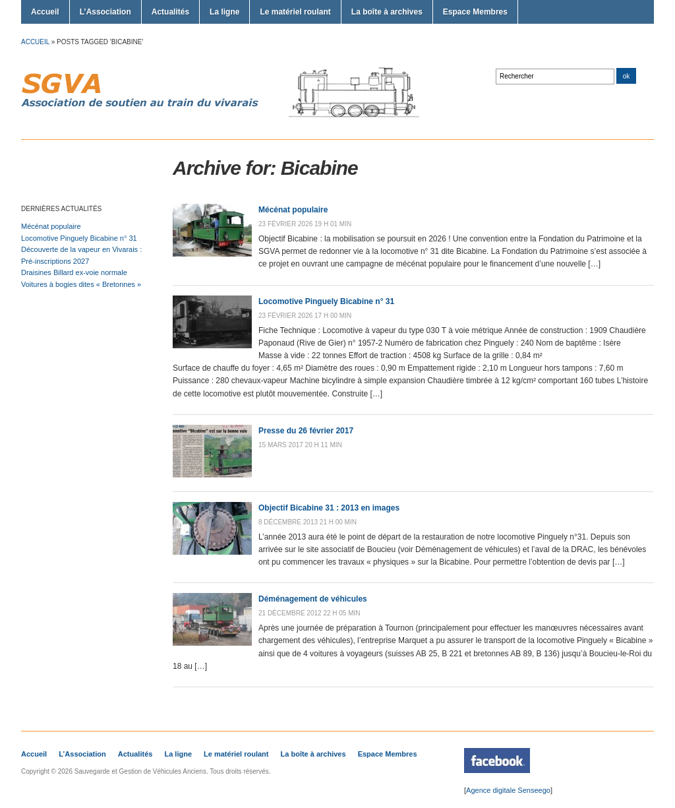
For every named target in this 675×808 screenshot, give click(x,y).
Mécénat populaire (51, 226)
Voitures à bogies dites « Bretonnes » (81, 284)
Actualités (170, 11)
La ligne (224, 11)
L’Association (105, 11)
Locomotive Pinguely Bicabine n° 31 (79, 238)
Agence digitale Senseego (508, 790)
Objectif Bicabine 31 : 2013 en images (328, 508)
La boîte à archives (387, 11)
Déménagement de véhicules (312, 599)
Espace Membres (475, 11)
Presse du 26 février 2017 (305, 430)
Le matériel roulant (295, 11)
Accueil (45, 11)
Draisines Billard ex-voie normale (74, 272)
